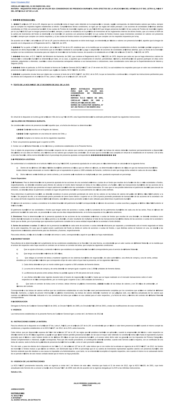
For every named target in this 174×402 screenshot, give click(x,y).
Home (13, 2)
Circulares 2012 (23, 2)
